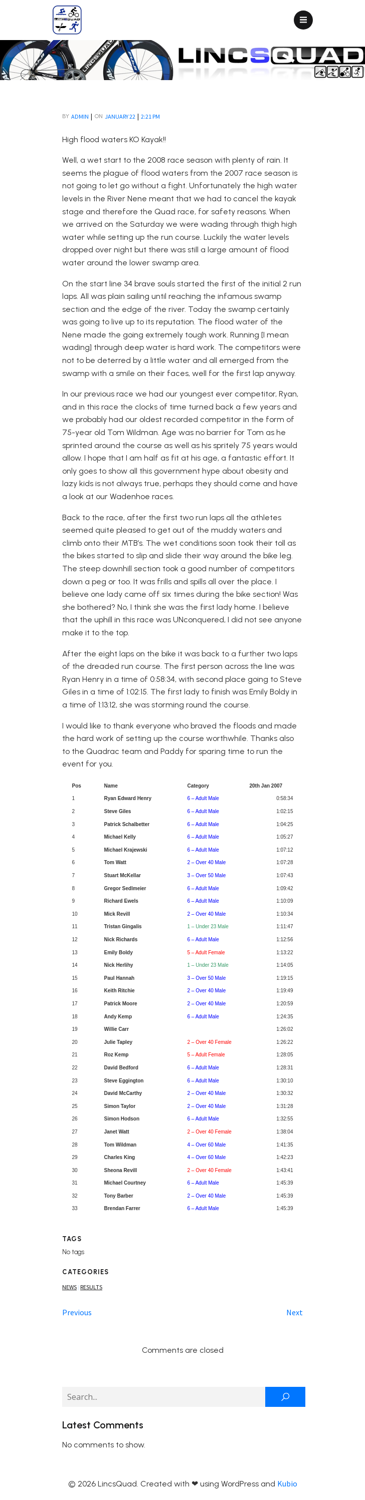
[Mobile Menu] (303, 20)
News (69, 1287)
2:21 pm (150, 116)
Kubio (287, 1483)
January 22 (120, 116)
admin (80, 116)
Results (91, 1287)
